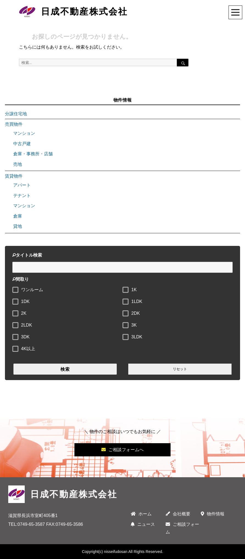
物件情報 (212, 514)
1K (134, 289)
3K (134, 325)
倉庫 (17, 216)
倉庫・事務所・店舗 (33, 153)
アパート (22, 185)
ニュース (143, 524)
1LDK (136, 301)
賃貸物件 (14, 176)
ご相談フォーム (182, 528)
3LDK (136, 337)
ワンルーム (32, 289)
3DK (25, 337)
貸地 (17, 226)
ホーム (141, 514)
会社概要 (178, 514)
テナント (22, 195)
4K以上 (28, 348)
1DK (25, 301)
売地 (17, 164)
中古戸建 (22, 143)
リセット (180, 369)
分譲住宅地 (16, 113)
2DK (135, 313)
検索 (65, 369)
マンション (24, 133)
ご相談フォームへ (122, 449)
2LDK (26, 325)
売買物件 (14, 124)
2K (24, 313)
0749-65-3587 (31, 524)
